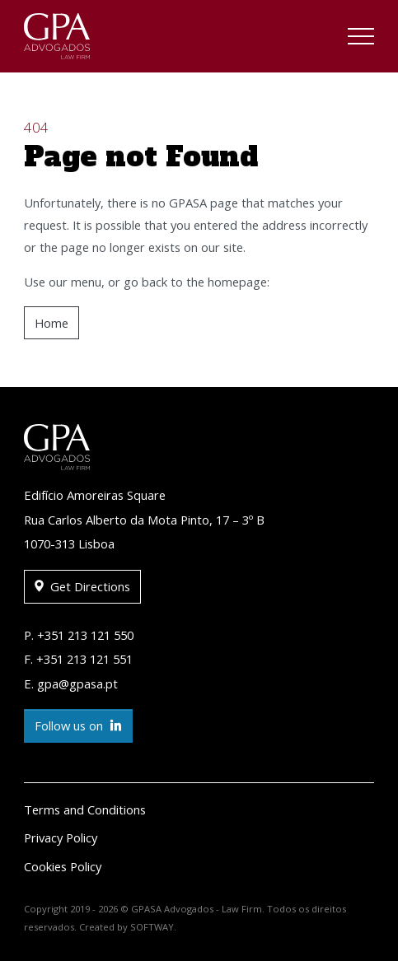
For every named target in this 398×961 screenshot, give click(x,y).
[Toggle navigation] (361, 39)
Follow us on (78, 726)
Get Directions (82, 586)
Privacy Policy (60, 837)
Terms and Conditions (85, 809)
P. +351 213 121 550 (78, 635)
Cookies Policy (62, 866)
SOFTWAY (152, 927)
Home (51, 323)
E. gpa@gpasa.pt (71, 683)
